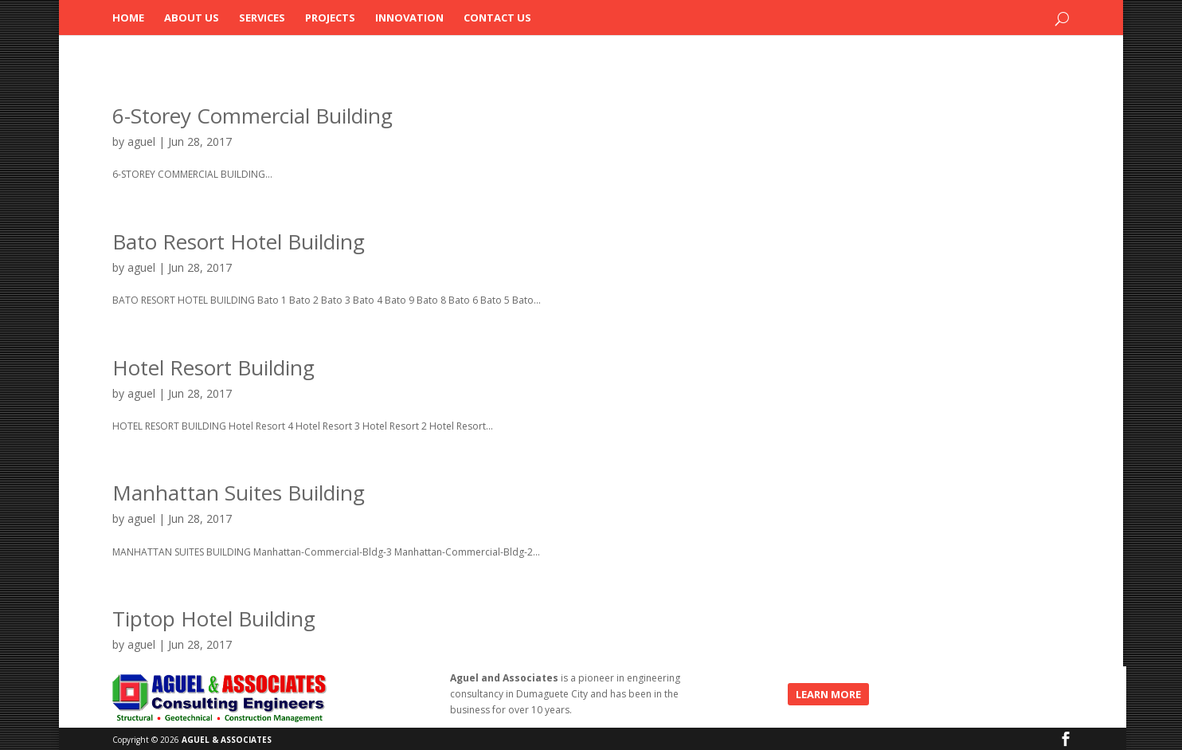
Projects (330, 18)
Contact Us (497, 18)
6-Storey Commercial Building (252, 115)
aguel (141, 141)
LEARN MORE (828, 694)
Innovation (409, 18)
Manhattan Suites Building (238, 492)
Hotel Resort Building (213, 367)
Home (128, 18)
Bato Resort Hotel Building (238, 241)
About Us (191, 18)
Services (262, 18)
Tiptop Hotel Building (213, 618)
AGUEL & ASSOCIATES (227, 739)
